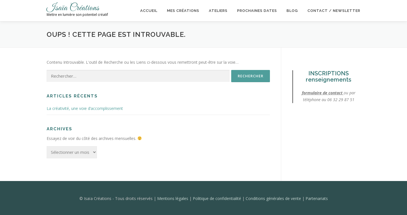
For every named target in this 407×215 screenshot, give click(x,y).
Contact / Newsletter (334, 10)
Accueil (148, 10)
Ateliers (218, 10)
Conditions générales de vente (274, 198)
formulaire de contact (323, 92)
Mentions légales (173, 198)
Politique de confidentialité (217, 198)
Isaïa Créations (73, 8)
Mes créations (183, 10)
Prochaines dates (257, 10)
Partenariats (317, 198)
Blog (292, 10)
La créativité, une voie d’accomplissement (85, 108)
